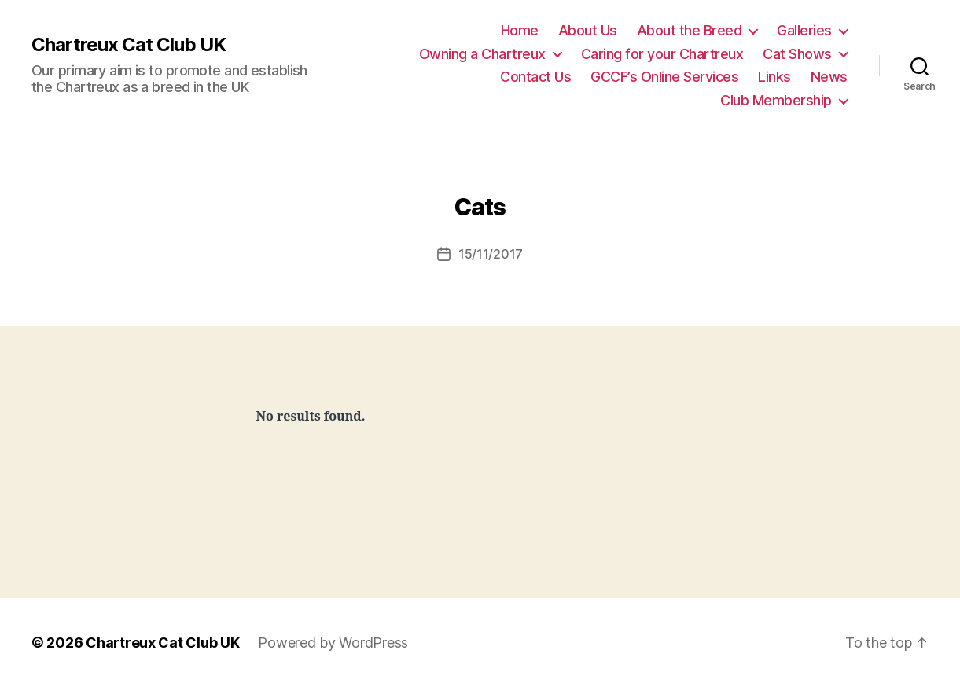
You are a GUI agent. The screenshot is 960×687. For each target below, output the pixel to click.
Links (774, 76)
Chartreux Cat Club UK (128, 44)
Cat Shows (797, 54)
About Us (587, 30)
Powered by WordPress (333, 642)
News (829, 76)
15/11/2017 (490, 254)
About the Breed (689, 30)
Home (520, 30)
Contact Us (535, 76)
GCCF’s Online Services (664, 76)
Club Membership (776, 100)
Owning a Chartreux (482, 54)
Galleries (804, 30)
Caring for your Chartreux (662, 54)
